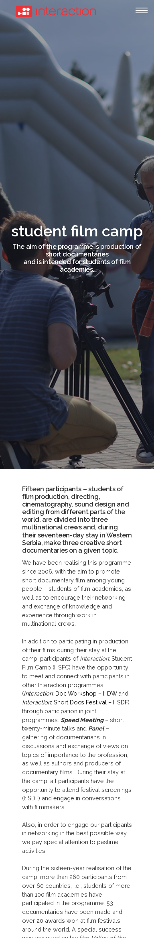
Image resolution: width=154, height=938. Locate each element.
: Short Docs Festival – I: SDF (75, 702)
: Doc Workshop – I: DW (70, 693)
